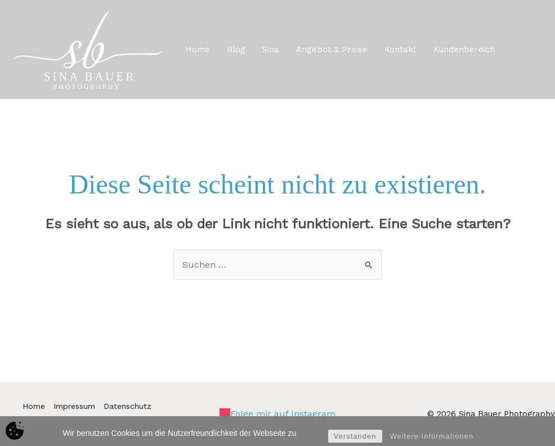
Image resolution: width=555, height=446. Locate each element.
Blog (236, 49)
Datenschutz (127, 406)
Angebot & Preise (332, 49)
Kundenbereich (464, 49)
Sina (270, 49)
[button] (529, 49)
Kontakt (400, 49)
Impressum (74, 406)
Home (197, 49)
